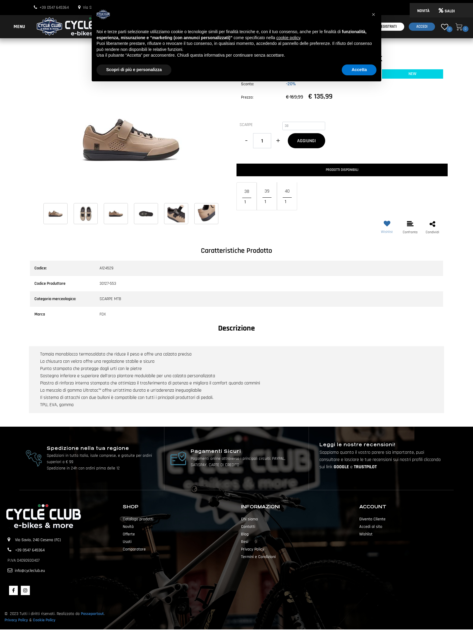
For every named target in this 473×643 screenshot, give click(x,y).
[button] (131, 140)
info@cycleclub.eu (30, 570)
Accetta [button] (359, 69)
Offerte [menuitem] (129, 534)
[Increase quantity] (278, 140)
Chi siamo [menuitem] (249, 519)
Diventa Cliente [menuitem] (372, 519)
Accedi (421, 26)
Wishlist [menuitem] (366, 534)
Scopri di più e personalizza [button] (134, 69)
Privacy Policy (16, 620)
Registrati (388, 26)
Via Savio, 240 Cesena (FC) (38, 540)
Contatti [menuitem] (248, 526)
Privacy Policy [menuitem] (252, 549)
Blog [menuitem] (245, 534)
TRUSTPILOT (365, 467)
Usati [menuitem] (127, 541)
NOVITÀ (423, 11)
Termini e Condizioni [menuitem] (258, 557)
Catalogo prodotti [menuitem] (138, 519)
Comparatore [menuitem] (134, 549)
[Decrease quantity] (246, 140)
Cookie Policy (44, 620)
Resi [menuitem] (244, 541)
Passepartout (92, 613)
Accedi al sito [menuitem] (370, 526)
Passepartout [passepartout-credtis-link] (247, 636)
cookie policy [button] (288, 37)
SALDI (447, 11)
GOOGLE (342, 467)
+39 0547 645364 (54, 7)
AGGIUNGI (306, 141)
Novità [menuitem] (128, 526)
